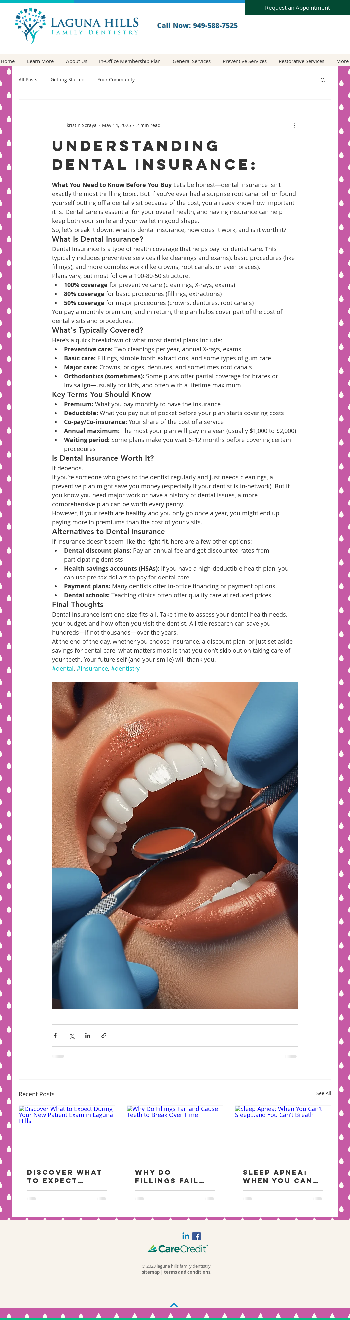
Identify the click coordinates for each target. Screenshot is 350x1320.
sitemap (151, 1272)
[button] (40, 61)
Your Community (116, 79)
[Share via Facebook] (55, 1035)
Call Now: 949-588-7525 (197, 25)
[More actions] (294, 125)
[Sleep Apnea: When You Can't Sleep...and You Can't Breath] (283, 1133)
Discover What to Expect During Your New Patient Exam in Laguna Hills (66, 1176)
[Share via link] (104, 1035)
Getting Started (68, 79)
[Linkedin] (186, 1236)
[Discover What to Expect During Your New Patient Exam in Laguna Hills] (67, 1133)
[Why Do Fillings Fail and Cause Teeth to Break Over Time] (175, 1133)
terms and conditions (187, 1272)
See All (323, 1093)
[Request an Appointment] (297, 7)
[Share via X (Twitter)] (71, 1035)
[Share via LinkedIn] (88, 1035)
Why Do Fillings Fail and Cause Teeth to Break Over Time (174, 1176)
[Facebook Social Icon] (196, 1236)
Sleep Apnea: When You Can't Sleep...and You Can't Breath (282, 1176)
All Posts (28, 79)
